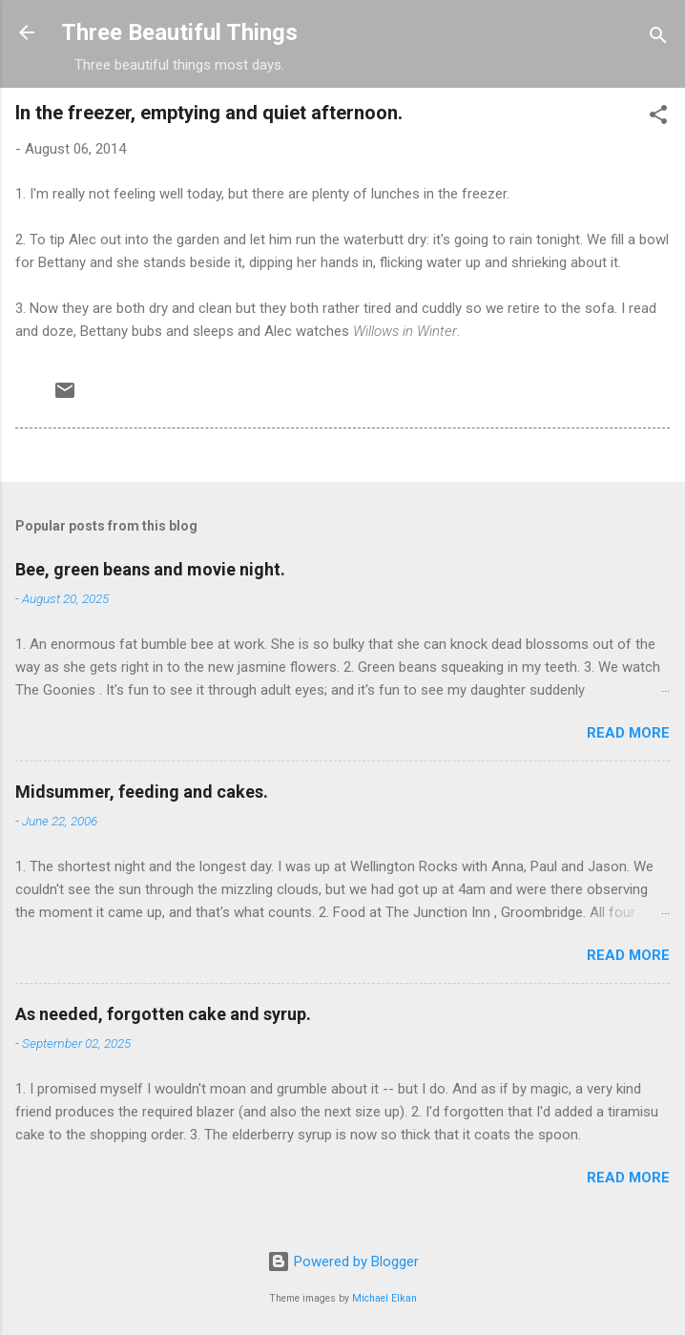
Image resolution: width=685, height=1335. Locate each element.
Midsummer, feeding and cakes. (141, 792)
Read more (628, 732)
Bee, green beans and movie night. (150, 569)
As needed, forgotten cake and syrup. (163, 1014)
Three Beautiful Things (179, 32)
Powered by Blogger (343, 1261)
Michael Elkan (384, 1298)
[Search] (658, 39)
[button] (658, 118)
